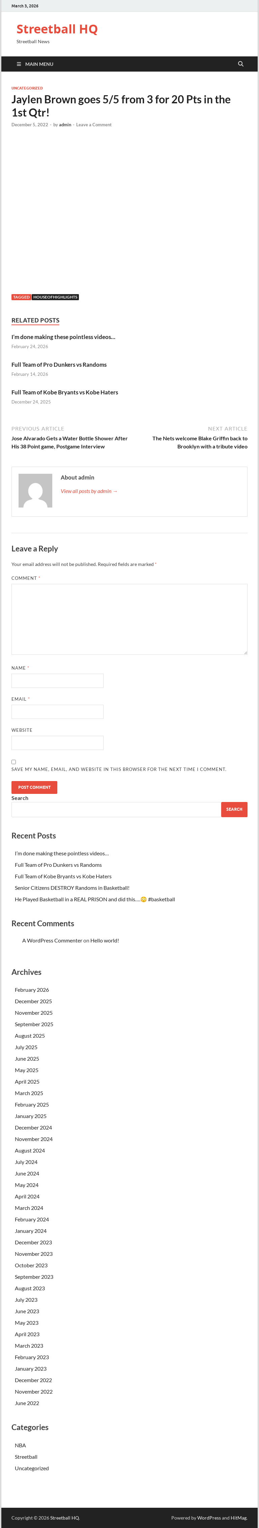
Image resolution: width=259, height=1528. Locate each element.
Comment (25, 578)
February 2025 (32, 1104)
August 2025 (30, 1035)
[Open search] (241, 64)
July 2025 (26, 1047)
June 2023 (27, 1311)
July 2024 (26, 1162)
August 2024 (30, 1150)
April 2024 (27, 1196)
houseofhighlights (55, 297)
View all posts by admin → (89, 491)
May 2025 (26, 1070)
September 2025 (34, 1024)
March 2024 (29, 1208)
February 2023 (32, 1357)
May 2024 (26, 1185)
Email (20, 699)
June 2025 (27, 1058)
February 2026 (32, 989)
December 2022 (33, 1380)
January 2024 (31, 1230)
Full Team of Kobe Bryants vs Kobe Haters (64, 392)
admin (65, 124)
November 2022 (34, 1391)
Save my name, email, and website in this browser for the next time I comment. (119, 769)
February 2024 (32, 1219)
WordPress (209, 1518)
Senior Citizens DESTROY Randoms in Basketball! (72, 887)
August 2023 (30, 1288)
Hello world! (104, 940)
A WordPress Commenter (52, 940)
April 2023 (27, 1334)
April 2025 (27, 1081)
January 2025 (31, 1116)
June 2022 (27, 1403)
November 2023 (34, 1253)
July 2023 (26, 1299)
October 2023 (31, 1265)
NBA (20, 1445)
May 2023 (26, 1322)
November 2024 (34, 1139)
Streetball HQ (57, 29)
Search (19, 798)
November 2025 (34, 1012)
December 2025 (33, 1001)
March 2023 (29, 1345)
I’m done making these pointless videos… (63, 336)
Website (22, 730)
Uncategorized (27, 88)
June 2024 (27, 1173)
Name (20, 668)
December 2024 (33, 1127)
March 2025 (29, 1093)
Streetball (26, 1456)
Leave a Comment (94, 124)
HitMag (239, 1518)
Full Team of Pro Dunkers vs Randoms (59, 364)
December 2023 (33, 1242)
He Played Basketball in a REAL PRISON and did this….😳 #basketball (95, 899)
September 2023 (34, 1276)
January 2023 (31, 1368)
